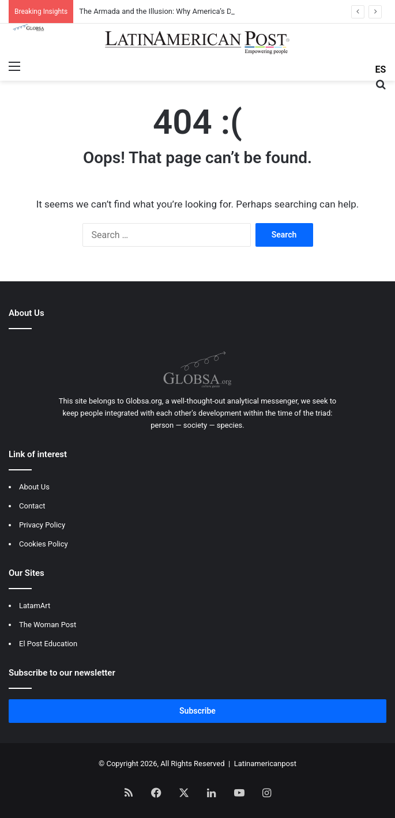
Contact (32, 506)
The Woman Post (47, 624)
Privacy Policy (42, 525)
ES (380, 69)
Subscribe (197, 710)
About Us (34, 486)
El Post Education (48, 643)
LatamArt (34, 605)
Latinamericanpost (265, 763)
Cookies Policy (43, 544)
